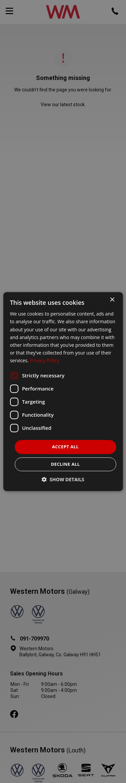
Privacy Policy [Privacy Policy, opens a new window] (44, 360)
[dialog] (63, 391)
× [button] (112, 299)
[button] (63, 479)
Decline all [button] (65, 464)
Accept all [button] (65, 447)
